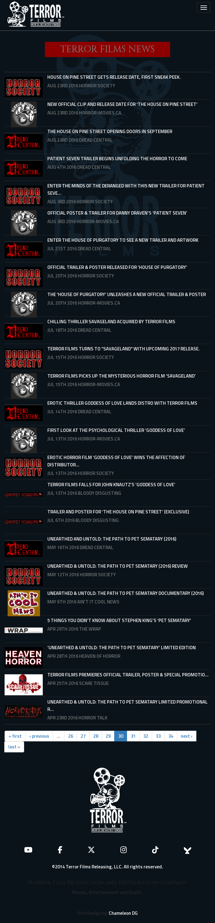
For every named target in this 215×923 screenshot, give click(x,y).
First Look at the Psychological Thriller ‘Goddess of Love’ (116, 430)
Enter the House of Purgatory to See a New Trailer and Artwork (123, 240)
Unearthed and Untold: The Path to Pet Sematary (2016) (111, 538)
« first (15, 736)
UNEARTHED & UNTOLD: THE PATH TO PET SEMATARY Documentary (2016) (125, 593)
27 (83, 736)
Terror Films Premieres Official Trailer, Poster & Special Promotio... (128, 674)
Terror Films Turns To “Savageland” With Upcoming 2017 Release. (123, 348)
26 (70, 736)
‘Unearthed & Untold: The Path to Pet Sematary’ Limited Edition (121, 647)
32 (145, 736)
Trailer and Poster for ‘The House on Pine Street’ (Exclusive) (118, 511)
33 (158, 736)
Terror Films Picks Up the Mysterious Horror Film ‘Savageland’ (121, 375)
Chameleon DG (123, 913)
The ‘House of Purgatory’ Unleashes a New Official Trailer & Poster (126, 294)
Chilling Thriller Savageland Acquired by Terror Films (111, 321)
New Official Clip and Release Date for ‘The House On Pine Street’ (122, 104)
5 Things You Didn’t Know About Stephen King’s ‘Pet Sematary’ (119, 620)
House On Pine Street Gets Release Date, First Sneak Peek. (114, 77)
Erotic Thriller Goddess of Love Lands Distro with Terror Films (122, 403)
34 (170, 736)
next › (186, 736)
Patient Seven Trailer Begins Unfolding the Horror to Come (117, 158)
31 (133, 736)
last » (14, 746)
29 (108, 736)
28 (95, 736)
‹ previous (39, 736)
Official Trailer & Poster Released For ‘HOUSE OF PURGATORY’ (117, 267)
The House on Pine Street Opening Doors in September (109, 131)
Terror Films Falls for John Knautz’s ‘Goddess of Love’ (111, 484)
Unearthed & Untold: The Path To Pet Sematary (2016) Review (117, 566)
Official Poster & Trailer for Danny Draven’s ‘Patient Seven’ (117, 212)
